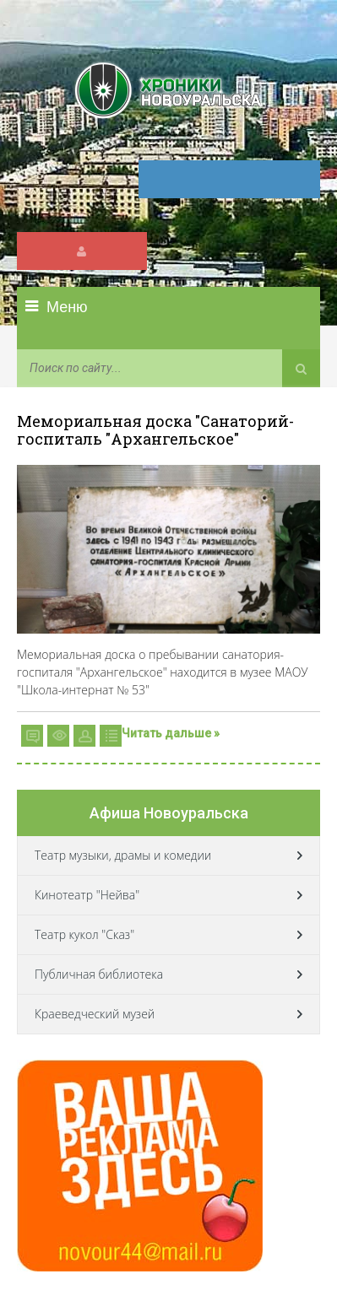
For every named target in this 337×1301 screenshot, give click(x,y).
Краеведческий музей (95, 1014)
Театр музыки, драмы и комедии (123, 855)
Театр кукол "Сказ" (84, 934)
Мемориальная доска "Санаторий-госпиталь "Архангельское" (155, 430)
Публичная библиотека (99, 974)
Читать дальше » (171, 733)
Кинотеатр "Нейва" (87, 895)
